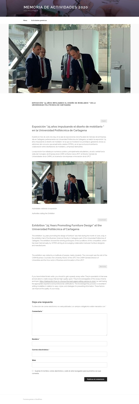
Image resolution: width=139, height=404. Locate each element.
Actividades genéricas (39, 20)
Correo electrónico (40, 350)
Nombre (36, 339)
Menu (25, 20)
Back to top (103, 266)
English (104, 121)
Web (34, 360)
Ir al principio (102, 220)
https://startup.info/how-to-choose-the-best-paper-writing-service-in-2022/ (68, 281)
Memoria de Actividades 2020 (56, 7)
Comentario (37, 311)
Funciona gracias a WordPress (32, 399)
